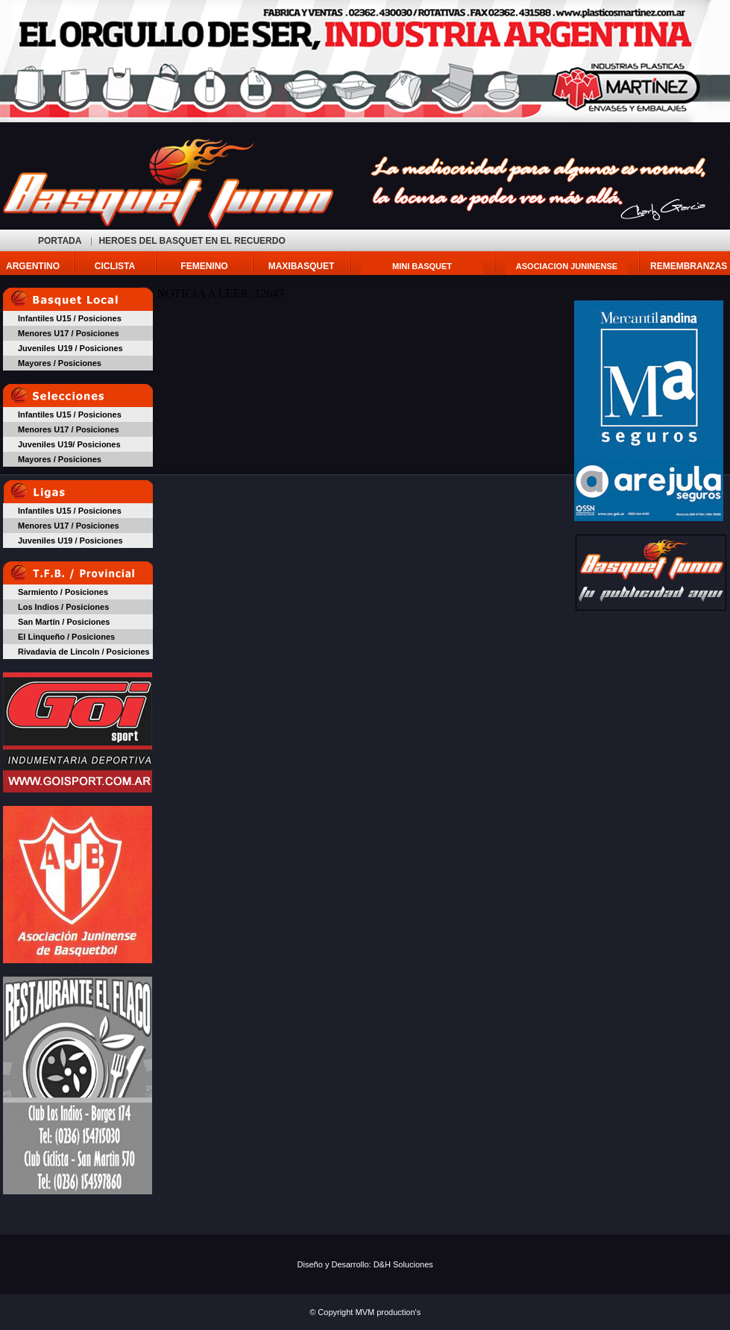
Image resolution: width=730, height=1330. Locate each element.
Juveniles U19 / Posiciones (70, 348)
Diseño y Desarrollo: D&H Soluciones (365, 1264)
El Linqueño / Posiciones (66, 636)
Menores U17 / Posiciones (68, 333)
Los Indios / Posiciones (63, 606)
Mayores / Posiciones (59, 363)
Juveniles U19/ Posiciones (69, 444)
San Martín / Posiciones (64, 621)
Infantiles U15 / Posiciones (70, 318)
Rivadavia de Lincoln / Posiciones (84, 651)
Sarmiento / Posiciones (63, 591)
